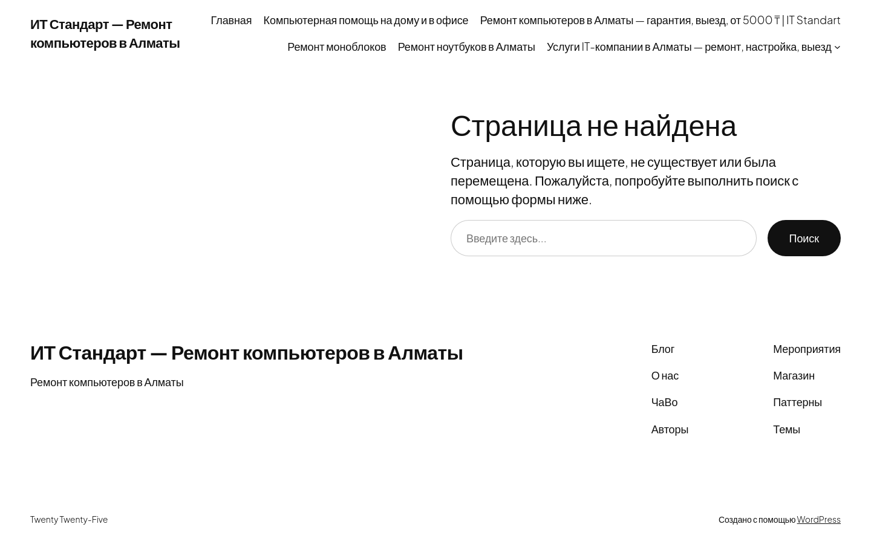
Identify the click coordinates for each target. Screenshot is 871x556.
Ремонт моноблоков (336, 46)
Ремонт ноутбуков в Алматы (466, 46)
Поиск (804, 238)
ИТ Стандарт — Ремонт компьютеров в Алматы (246, 352)
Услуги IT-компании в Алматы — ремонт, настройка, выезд (689, 46)
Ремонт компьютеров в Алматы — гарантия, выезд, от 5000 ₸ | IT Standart (660, 20)
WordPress (819, 519)
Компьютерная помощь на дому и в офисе (366, 20)
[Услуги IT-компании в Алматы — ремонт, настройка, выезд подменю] (837, 47)
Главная (231, 20)
